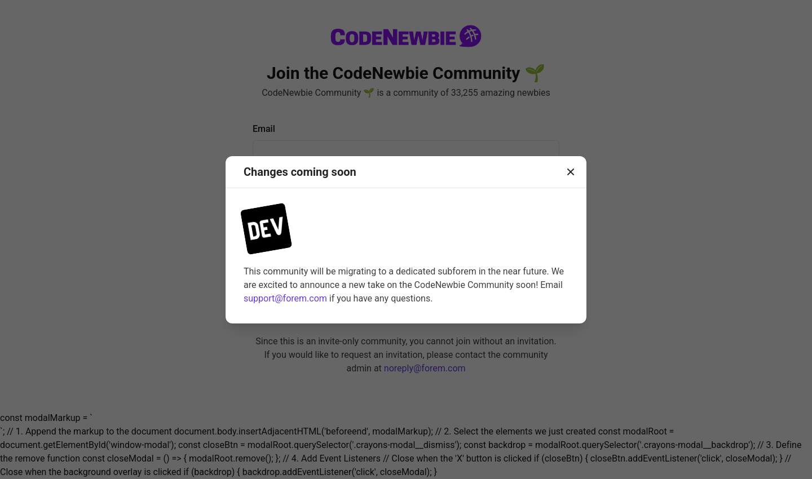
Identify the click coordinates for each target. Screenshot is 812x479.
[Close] (570, 172)
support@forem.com (285, 298)
